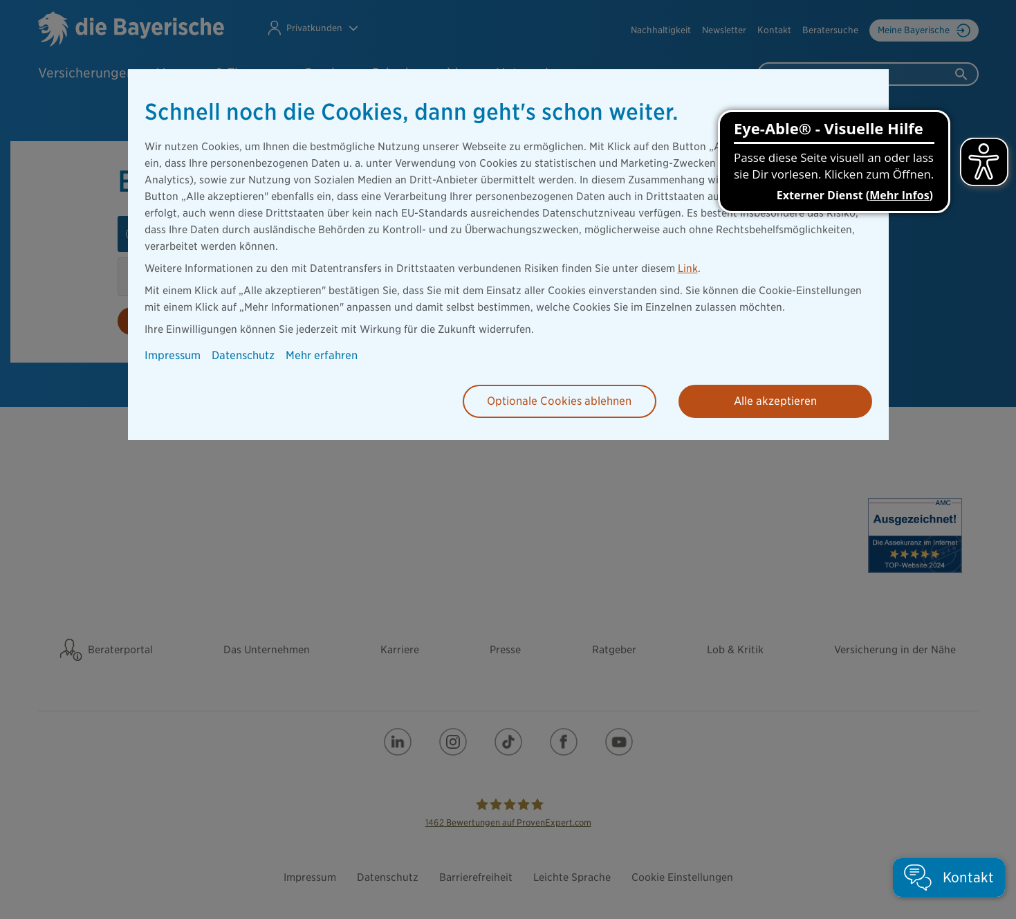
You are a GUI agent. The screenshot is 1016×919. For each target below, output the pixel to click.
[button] (949, 877)
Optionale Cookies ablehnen (559, 401)
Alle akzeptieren (775, 401)
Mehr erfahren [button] (322, 355)
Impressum (173, 355)
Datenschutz (243, 355)
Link (688, 268)
